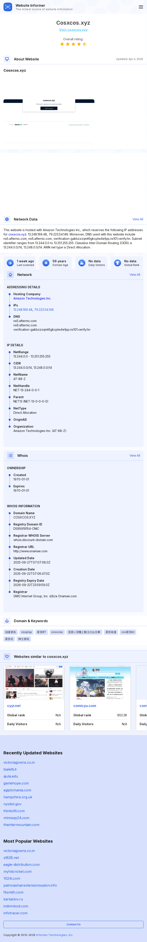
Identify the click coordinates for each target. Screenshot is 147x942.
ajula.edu (10, 776)
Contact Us (73, 924)
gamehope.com (16, 783)
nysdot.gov (12, 804)
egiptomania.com (17, 790)
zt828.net (11, 857)
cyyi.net (14, 706)
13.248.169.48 (22, 309)
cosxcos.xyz (17, 234)
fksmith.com (13, 892)
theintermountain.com (21, 825)
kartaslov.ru (13, 899)
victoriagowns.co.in (19, 762)
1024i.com (11, 878)
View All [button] (137, 219)
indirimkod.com (15, 906)
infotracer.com (15, 913)
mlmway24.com (16, 818)
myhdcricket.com (17, 871)
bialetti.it (9, 769)
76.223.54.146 (44, 309)
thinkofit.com (14, 811)
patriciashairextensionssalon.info (30, 885)
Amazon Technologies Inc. (32, 298)
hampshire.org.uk (17, 797)
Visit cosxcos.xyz (73, 30)
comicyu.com (84, 706)
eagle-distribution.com (21, 864)
